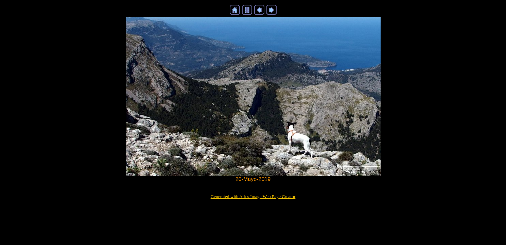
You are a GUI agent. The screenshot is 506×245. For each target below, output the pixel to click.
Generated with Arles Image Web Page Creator (253, 196)
